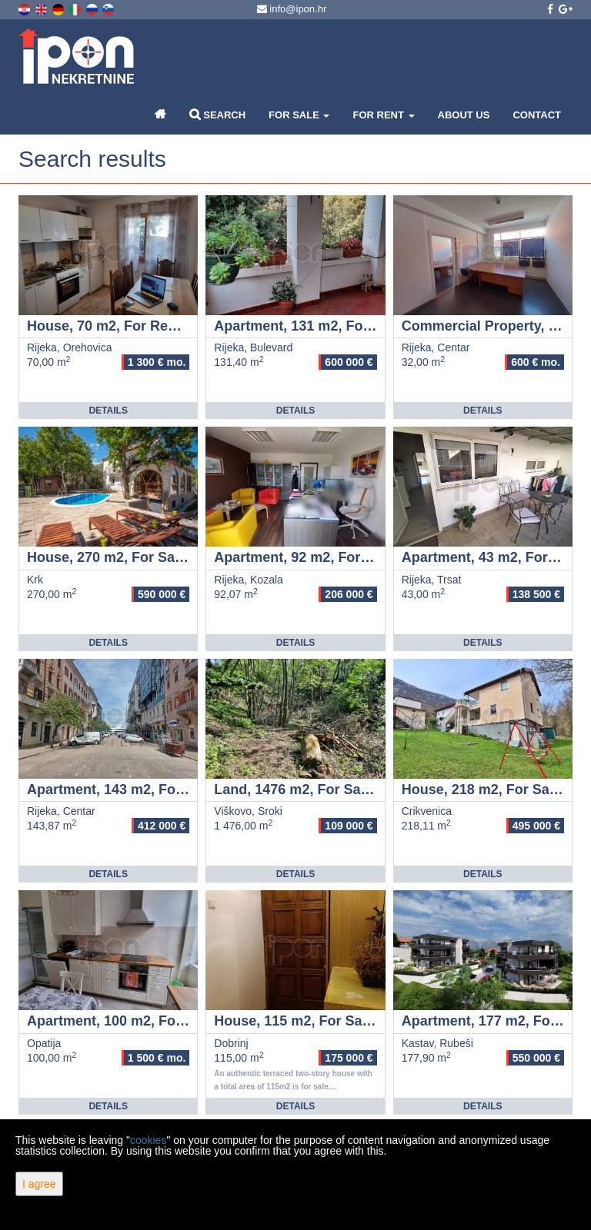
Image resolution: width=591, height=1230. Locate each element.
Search (217, 114)
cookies (148, 1140)
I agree (39, 1184)
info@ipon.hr (292, 9)
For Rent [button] (383, 115)
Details (107, 410)
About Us (464, 115)
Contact (537, 115)
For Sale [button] (299, 115)
